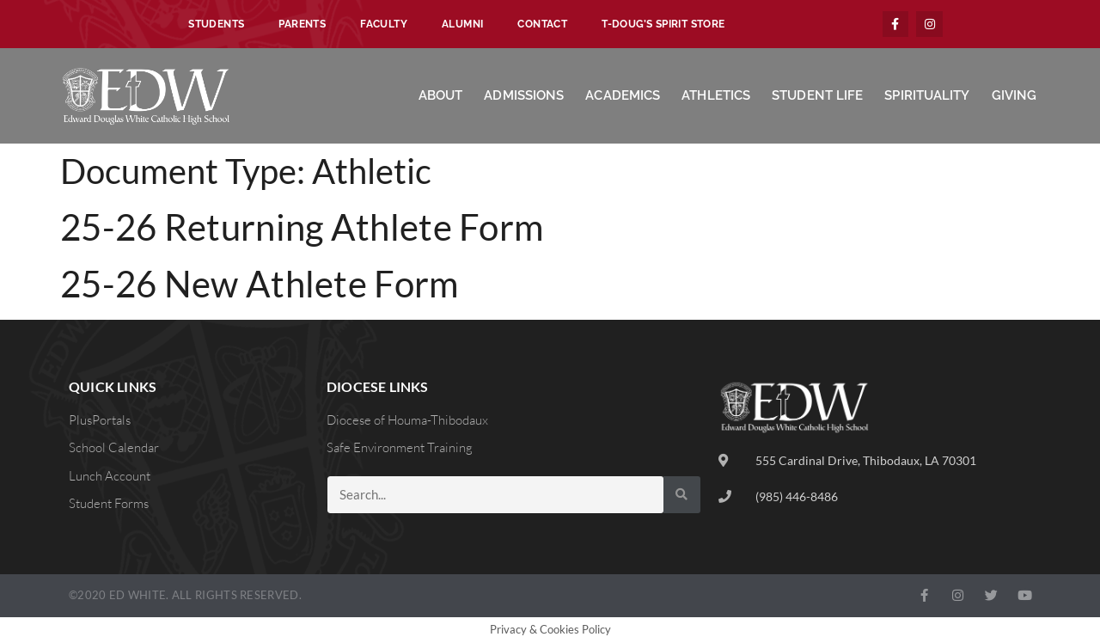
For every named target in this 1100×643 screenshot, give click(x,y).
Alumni (462, 24)
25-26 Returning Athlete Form (301, 226)
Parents (302, 24)
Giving (1014, 95)
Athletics (715, 95)
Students (216, 24)
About (441, 95)
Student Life (817, 95)
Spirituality (926, 95)
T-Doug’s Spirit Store (663, 24)
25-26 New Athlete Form (259, 283)
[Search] (681, 494)
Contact (542, 24)
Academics (622, 95)
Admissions (524, 95)
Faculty (383, 24)
